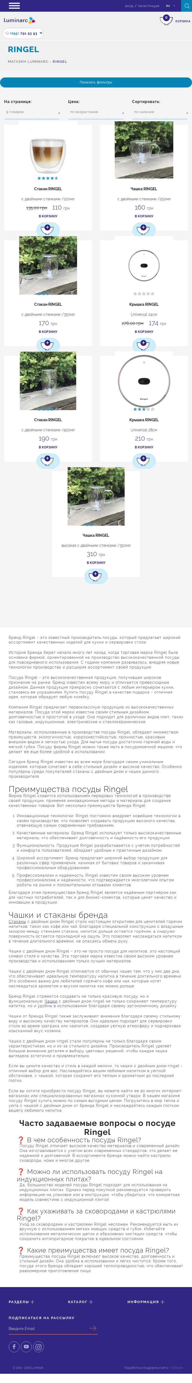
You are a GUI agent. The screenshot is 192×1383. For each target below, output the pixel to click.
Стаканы (17, 923)
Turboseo (177, 1370)
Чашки (51, 1003)
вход (129, 6)
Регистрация (148, 6)
